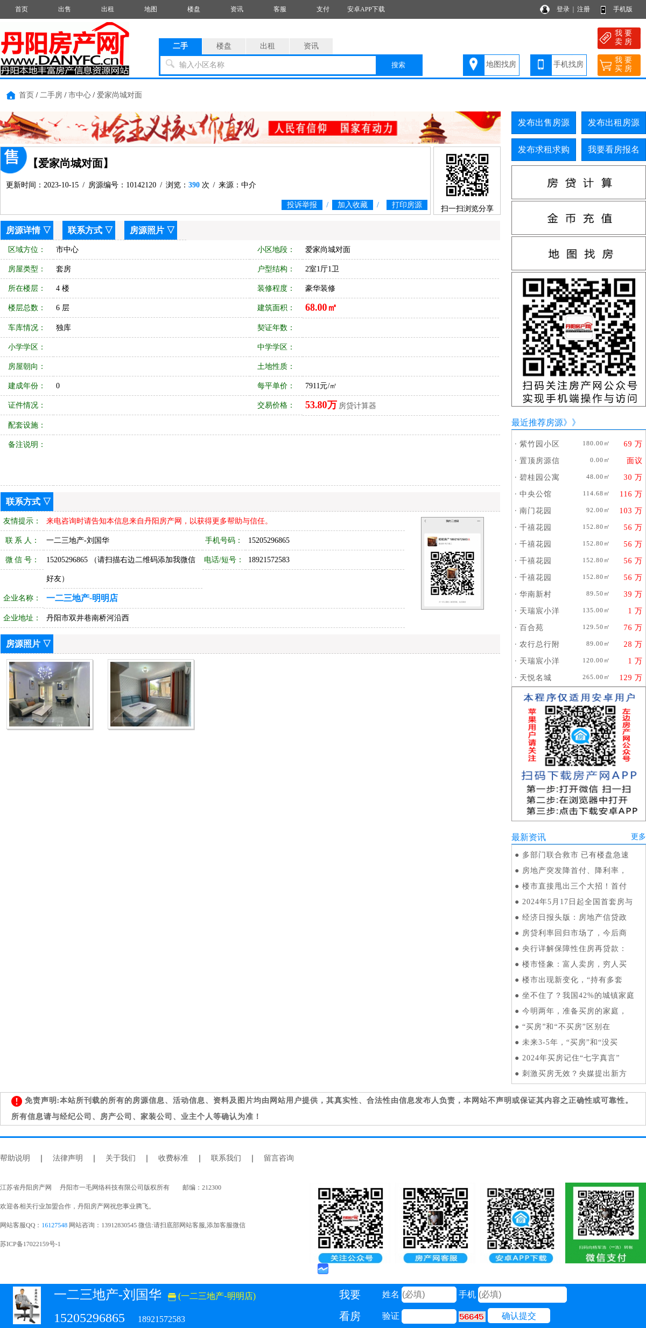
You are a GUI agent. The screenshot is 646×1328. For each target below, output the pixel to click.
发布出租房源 (614, 122)
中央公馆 (535, 494)
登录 (563, 9)
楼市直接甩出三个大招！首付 (574, 886)
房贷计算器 (357, 406)
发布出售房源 (544, 122)
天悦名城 (535, 678)
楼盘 (193, 9)
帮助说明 (15, 1158)
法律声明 (68, 1158)
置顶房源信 (539, 461)
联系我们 (226, 1158)
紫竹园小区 (539, 444)
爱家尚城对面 (119, 95)
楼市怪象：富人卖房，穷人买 (574, 964)
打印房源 (407, 205)
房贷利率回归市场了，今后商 (574, 933)
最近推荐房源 (537, 422)
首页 (21, 9)
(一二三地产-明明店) (212, 1296)
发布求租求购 (544, 149)
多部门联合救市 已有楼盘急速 (576, 855)
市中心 (79, 95)
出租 (107, 9)
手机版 (623, 9)
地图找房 (501, 64)
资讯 (236, 9)
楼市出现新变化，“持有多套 (572, 980)
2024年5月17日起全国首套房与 (577, 902)
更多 (638, 837)
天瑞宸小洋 (539, 611)
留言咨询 (279, 1158)
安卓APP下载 (366, 9)
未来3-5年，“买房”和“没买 (570, 1042)
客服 (279, 9)
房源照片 (147, 230)
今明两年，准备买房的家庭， (574, 1011)
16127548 (54, 1225)
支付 (323, 9)
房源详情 (23, 230)
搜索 (398, 65)
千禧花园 (535, 527)
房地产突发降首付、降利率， (574, 870)
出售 (64, 9)
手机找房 (568, 64)
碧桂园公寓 (539, 477)
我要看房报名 (614, 149)
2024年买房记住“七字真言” (571, 1058)
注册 (583, 9)
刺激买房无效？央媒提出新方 (574, 1074)
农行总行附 (539, 644)
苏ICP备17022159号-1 (30, 1244)
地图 (150, 9)
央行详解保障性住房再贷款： (574, 949)
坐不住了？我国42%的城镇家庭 (578, 995)
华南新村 (535, 594)
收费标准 (173, 1158)
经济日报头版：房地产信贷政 (574, 917)
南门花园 (535, 511)
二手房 (51, 95)
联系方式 (85, 230)
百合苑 (531, 628)
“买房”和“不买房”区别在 (566, 1027)
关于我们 (121, 1158)
